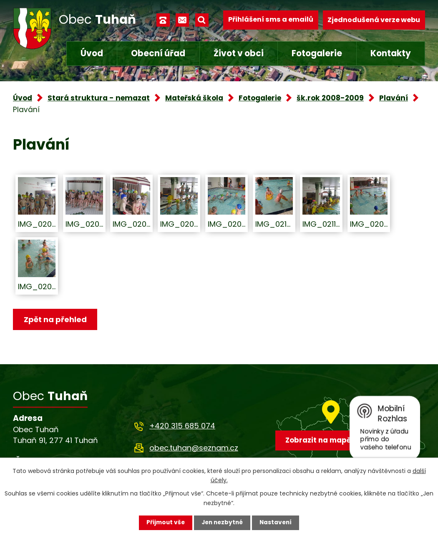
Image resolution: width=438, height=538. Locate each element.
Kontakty (390, 53)
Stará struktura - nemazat (99, 98)
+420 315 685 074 (182, 426)
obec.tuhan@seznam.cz (193, 448)
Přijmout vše (164, 522)
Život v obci (239, 53)
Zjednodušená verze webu (373, 20)
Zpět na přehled (55, 319)
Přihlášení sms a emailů (270, 20)
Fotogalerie (317, 53)
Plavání (393, 98)
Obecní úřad (158, 53)
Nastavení (277, 522)
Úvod (92, 53)
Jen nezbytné (222, 522)
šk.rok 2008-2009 (330, 98)
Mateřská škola (194, 98)
